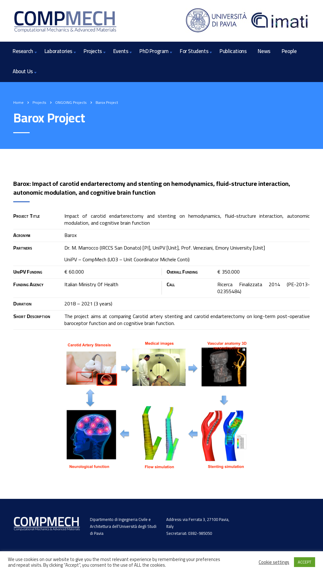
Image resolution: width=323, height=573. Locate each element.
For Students (194, 51)
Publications (233, 51)
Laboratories (58, 51)
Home (18, 102)
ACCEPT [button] (304, 562)
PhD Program (153, 51)
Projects (93, 51)
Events (120, 51)
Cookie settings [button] (274, 562)
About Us (23, 71)
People (289, 51)
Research (23, 51)
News (264, 51)
